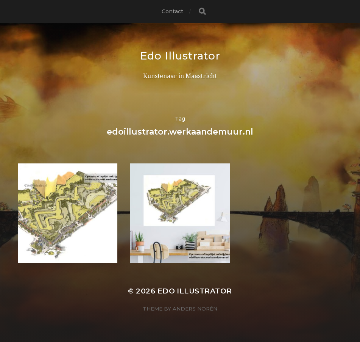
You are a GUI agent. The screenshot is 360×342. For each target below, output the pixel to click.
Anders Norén (195, 309)
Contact (173, 11)
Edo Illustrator (180, 55)
